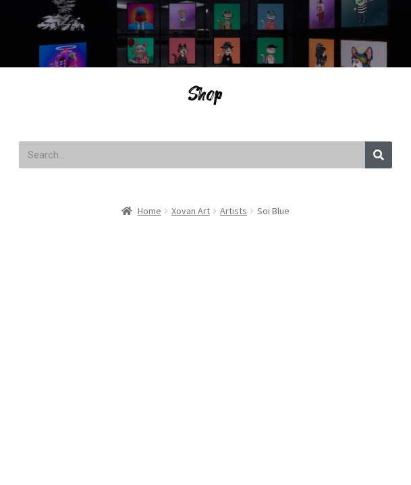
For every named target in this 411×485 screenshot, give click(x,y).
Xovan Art (190, 211)
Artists (233, 211)
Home (149, 211)
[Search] (378, 154)
